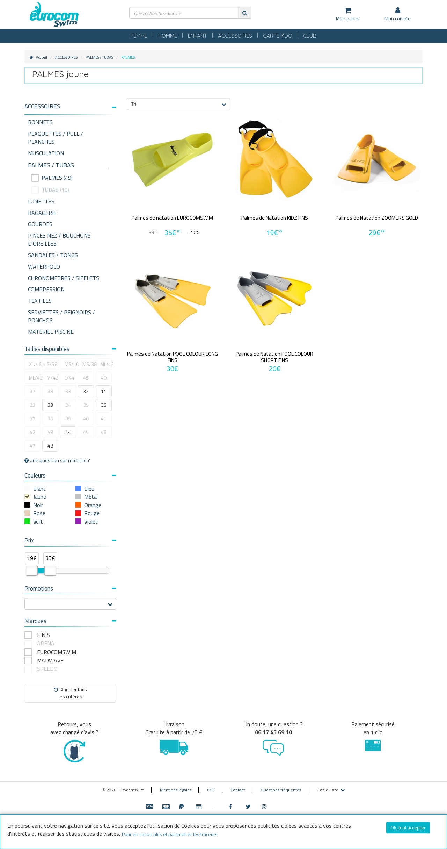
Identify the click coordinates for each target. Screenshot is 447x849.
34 (68, 404)
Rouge (92, 513)
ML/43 (106, 364)
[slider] (32, 571)
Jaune (39, 497)
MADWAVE (50, 660)
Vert (38, 521)
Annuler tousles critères (70, 693)
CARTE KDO (277, 35)
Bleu (89, 488)
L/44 (69, 377)
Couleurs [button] (70, 475)
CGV (211, 790)
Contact (237, 790)
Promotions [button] (70, 588)
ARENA (45, 643)
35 (86, 404)
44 (68, 432)
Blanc (39, 488)
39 (68, 418)
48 (50, 445)
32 (86, 391)
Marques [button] (70, 621)
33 (68, 391)
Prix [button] (70, 540)
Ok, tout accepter (408, 827)
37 (32, 391)
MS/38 (88, 364)
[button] (70, 106)
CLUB (309, 35)
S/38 (52, 364)
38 (50, 391)
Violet (91, 521)
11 (104, 391)
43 (50, 432)
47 (32, 445)
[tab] (70, 109)
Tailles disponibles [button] (70, 349)
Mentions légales (175, 790)
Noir (38, 505)
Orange (92, 505)
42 (32, 432)
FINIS (43, 635)
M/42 (52, 377)
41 (104, 418)
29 (32, 404)
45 (86, 377)
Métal (91, 497)
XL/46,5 (35, 364)
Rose (39, 513)
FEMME (139, 35)
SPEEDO (47, 669)
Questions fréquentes (281, 790)
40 (104, 377)
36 (104, 404)
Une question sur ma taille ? (57, 460)
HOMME (167, 35)
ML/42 (35, 377)
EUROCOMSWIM (56, 652)
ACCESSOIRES (235, 35)
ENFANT (197, 35)
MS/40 (70, 364)
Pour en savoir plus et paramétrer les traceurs (170, 834)
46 (104, 432)
